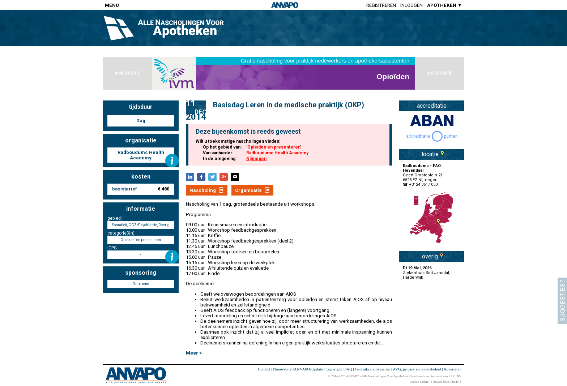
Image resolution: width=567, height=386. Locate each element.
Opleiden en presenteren (273, 147)
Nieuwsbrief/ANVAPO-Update (298, 369)
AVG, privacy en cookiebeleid (417, 369)
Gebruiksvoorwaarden (373, 369)
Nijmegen (256, 158)
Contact (264, 369)
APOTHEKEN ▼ (444, 5)
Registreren (381, 5)
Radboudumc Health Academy (277, 152)
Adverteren (452, 369)
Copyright (333, 369)
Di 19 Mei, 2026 (417, 268)
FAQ (348, 369)
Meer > (194, 353)
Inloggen (411, 5)
